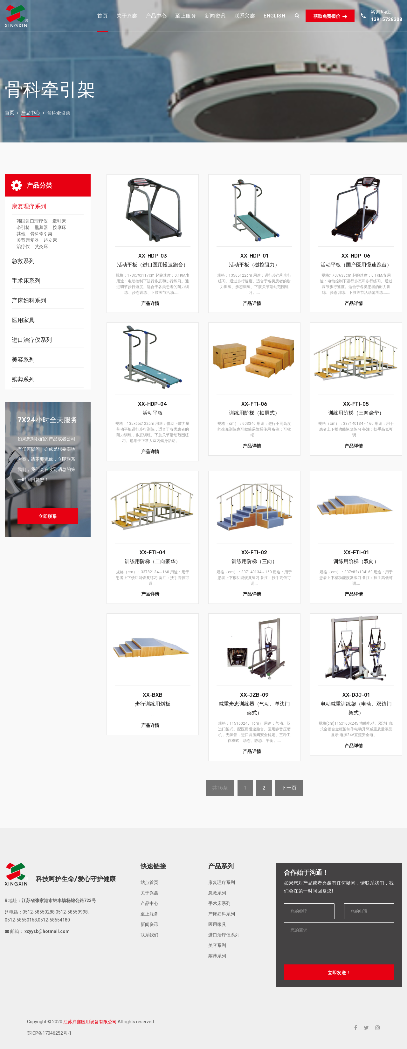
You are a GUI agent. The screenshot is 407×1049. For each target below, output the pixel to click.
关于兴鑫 (149, 892)
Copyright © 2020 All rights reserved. (91, 1021)
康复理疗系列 (29, 206)
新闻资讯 (149, 924)
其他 (21, 233)
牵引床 (59, 221)
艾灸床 (41, 246)
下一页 (289, 788)
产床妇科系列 (29, 300)
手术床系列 (26, 280)
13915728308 (386, 19)
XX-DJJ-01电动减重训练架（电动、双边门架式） (356, 704)
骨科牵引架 (41, 233)
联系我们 (149, 934)
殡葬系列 (23, 379)
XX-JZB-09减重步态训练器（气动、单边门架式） (254, 704)
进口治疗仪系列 (32, 339)
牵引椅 (23, 227)
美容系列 (23, 359)
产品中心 (30, 113)
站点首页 (149, 882)
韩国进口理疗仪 (32, 221)
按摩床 (59, 227)
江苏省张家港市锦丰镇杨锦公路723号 (59, 900)
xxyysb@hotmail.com (47, 931)
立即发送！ (339, 972)
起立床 (50, 240)
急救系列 (23, 261)
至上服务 (149, 913)
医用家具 (23, 320)
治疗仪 (23, 246)
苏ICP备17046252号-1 (49, 1033)
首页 (9, 112)
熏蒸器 (41, 227)
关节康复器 (28, 240)
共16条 (220, 788)
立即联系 (47, 516)
